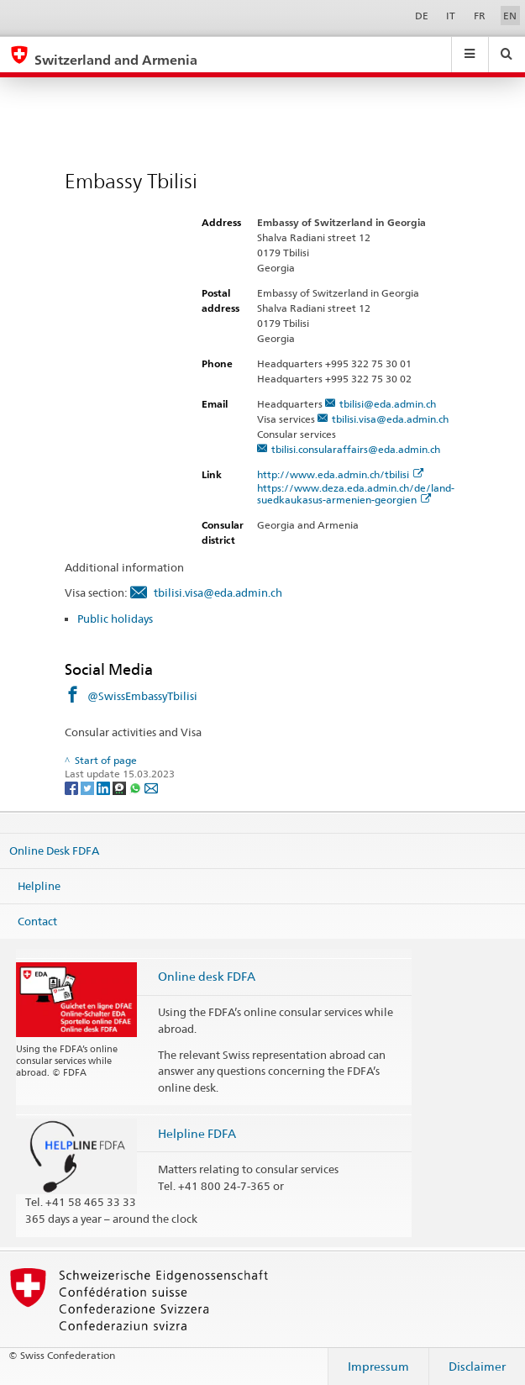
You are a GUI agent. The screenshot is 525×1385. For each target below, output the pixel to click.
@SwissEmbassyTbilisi (142, 696)
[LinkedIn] (105, 787)
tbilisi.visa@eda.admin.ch (390, 418)
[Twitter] (89, 787)
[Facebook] (73, 787)
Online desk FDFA (206, 976)
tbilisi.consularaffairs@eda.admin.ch (355, 449)
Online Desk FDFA (54, 850)
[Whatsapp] (136, 787)
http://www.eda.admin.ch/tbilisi (340, 474)
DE (421, 15)
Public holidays (115, 618)
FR (480, 15)
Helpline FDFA (197, 1133)
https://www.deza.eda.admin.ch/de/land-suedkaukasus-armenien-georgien (355, 493)
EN (510, 15)
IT (450, 15)
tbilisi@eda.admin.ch (387, 403)
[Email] (151, 787)
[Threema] (121, 787)
